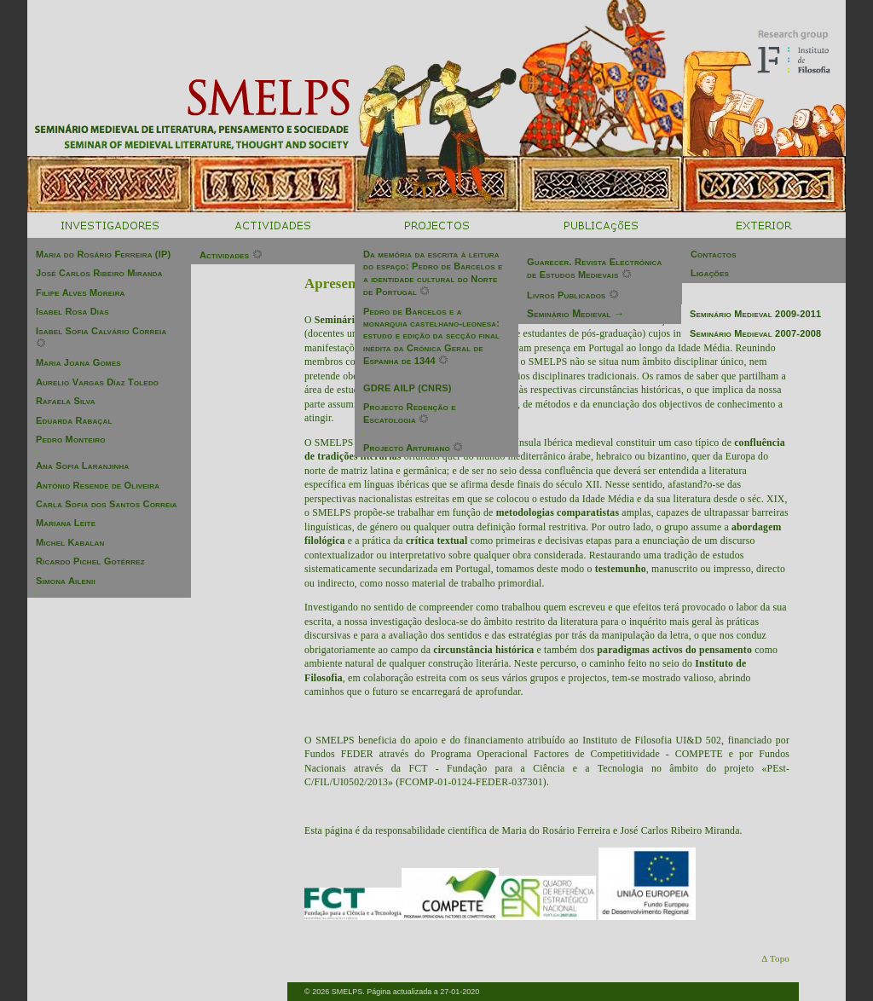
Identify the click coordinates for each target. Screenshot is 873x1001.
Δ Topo (775, 958)
